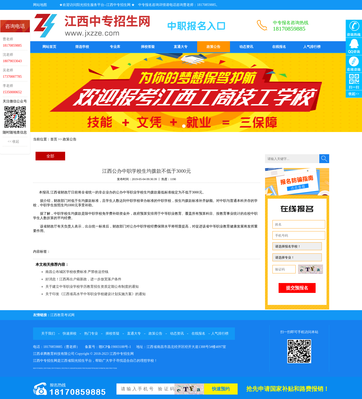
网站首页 (49, 47)
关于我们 (48, 333)
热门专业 (91, 333)
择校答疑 (148, 47)
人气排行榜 (312, 47)
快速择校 (69, 333)
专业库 (115, 47)
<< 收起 (13, 141)
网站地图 (40, 5)
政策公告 (213, 47)
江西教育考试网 (62, 315)
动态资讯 (246, 47)
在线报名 (279, 47)
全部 (50, 156)
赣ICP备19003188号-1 (115, 347)
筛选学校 (82, 47)
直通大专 (181, 47)
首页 (53, 139)
